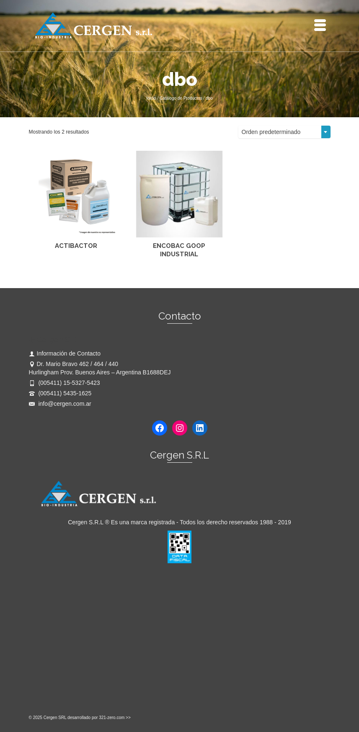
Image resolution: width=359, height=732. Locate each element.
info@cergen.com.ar (60, 403)
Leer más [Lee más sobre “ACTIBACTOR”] (76, 266)
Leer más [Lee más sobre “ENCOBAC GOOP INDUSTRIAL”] (179, 266)
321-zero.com (111, 717)
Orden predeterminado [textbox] (271, 132)
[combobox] (284, 132)
